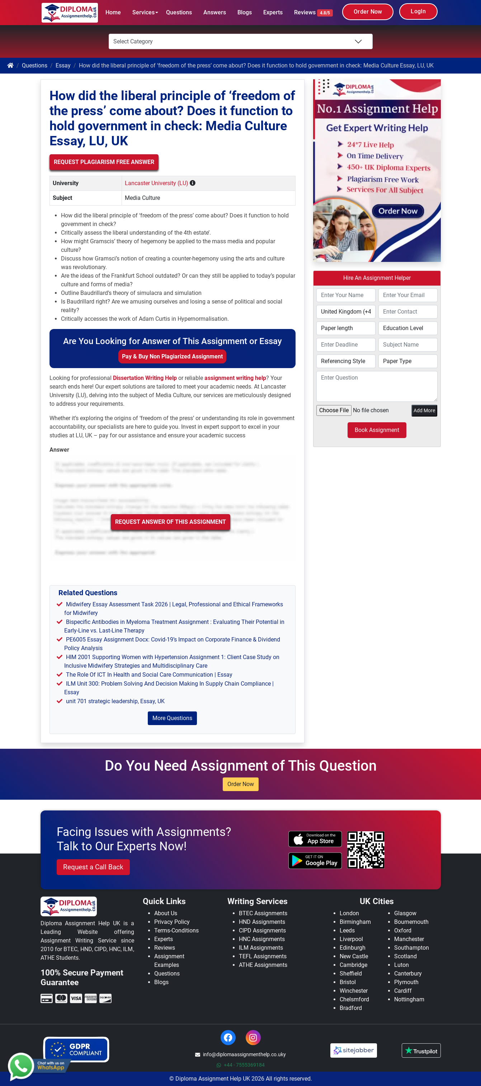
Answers (214, 12)
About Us (165, 913)
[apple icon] (315, 839)
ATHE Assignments (263, 965)
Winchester (354, 990)
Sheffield (351, 973)
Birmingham (355, 921)
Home (113, 12)
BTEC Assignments (263, 913)
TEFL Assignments (263, 956)
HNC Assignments (262, 939)
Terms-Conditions (176, 930)
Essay (63, 65)
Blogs (244, 12)
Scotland (405, 956)
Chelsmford (354, 999)
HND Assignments (262, 921)
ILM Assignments (261, 947)
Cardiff (403, 990)
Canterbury (408, 973)
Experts (273, 12)
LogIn (418, 11)
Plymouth (406, 982)
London (349, 913)
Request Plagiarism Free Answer (104, 162)
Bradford (351, 1008)
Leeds (347, 930)
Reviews (313, 13)
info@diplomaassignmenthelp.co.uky (240, 1054)
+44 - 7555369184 (241, 1065)
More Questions (172, 718)
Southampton (411, 947)
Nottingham (409, 999)
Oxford (402, 930)
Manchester (409, 939)
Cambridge (353, 965)
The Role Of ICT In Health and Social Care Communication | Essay (149, 674)
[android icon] (315, 860)
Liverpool (351, 939)
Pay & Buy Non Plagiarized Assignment (172, 356)
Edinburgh (353, 947)
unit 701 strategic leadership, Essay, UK (115, 701)
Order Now (368, 11)
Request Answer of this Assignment (170, 521)
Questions (179, 12)
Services (143, 12)
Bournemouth (411, 921)
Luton (401, 965)
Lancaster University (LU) (156, 183)
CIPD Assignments (262, 930)
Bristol (348, 982)
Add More (424, 410)
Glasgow (405, 913)
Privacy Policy (172, 921)
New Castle (354, 956)
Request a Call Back (93, 867)
